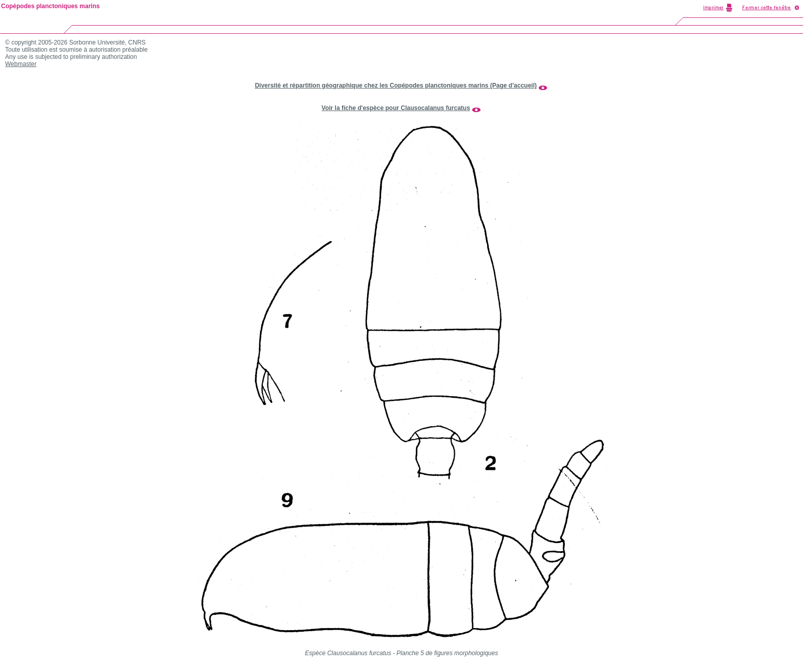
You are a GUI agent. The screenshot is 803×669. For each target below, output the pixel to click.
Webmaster (20, 64)
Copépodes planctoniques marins (50, 6)
